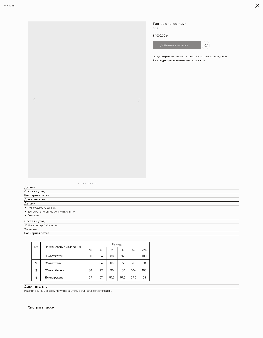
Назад (10, 5)
